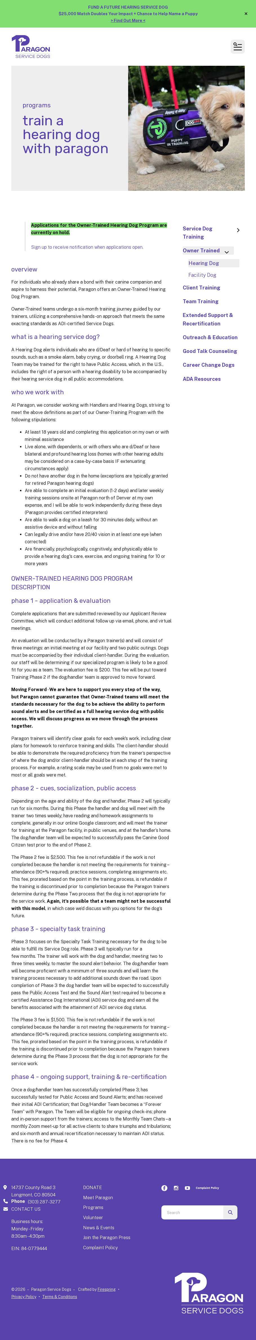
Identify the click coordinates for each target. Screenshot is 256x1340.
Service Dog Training (214, 233)
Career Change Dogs (209, 365)
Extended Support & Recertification (208, 319)
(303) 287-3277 (44, 1202)
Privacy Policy (23, 1296)
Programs (93, 1207)
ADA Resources (202, 379)
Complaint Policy (100, 1247)
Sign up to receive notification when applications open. (87, 247)
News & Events (98, 1227)
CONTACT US (26, 1209)
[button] (246, 14)
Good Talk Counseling (210, 351)
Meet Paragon (98, 1197)
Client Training (201, 288)
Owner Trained (208, 251)
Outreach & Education (210, 337)
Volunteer (93, 1217)
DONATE (92, 1187)
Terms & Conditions (59, 1296)
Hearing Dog (203, 263)
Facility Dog (202, 275)
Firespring (106, 1289)
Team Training (201, 301)
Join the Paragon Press (106, 1237)
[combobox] (192, 1212)
